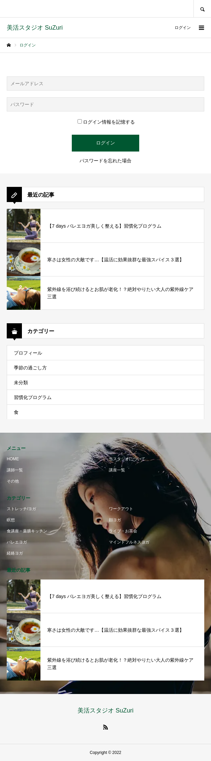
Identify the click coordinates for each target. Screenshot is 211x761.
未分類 (21, 382)
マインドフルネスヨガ (129, 542)
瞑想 (11, 520)
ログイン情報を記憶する (106, 122)
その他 (13, 481)
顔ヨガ (115, 520)
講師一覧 (15, 470)
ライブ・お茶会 (123, 531)
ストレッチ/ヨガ (21, 508)
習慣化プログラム (33, 397)
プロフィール (28, 353)
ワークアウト (121, 508)
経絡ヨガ (15, 553)
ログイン (183, 27)
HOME (13, 459)
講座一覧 (117, 470)
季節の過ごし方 (30, 367)
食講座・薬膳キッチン (27, 531)
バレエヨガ (17, 542)
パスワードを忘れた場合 (105, 160)
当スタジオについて (127, 459)
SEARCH (202, 8)
